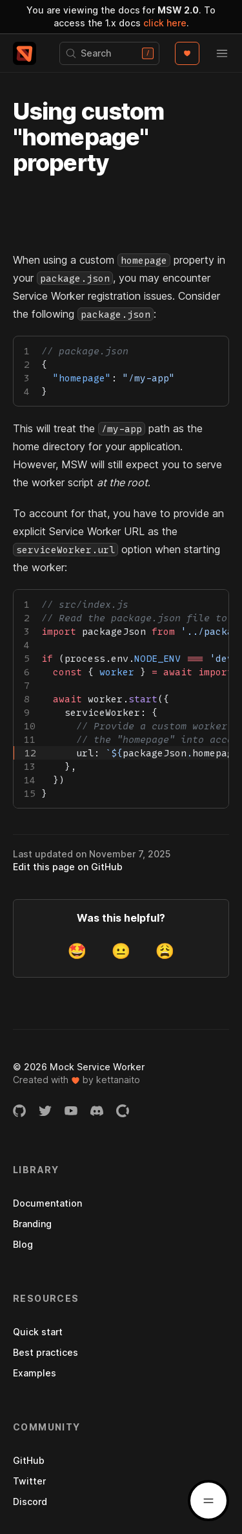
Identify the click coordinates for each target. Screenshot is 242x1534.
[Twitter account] (45, 1110)
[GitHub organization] (19, 1110)
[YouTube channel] (71, 1110)
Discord (30, 1501)
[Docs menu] (208, 1500)
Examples (34, 1372)
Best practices (45, 1352)
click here (165, 22)
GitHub (29, 1460)
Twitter (29, 1480)
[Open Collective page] (122, 1110)
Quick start (38, 1331)
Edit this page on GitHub (68, 866)
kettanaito (118, 1079)
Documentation (47, 1203)
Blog (23, 1244)
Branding (32, 1223)
